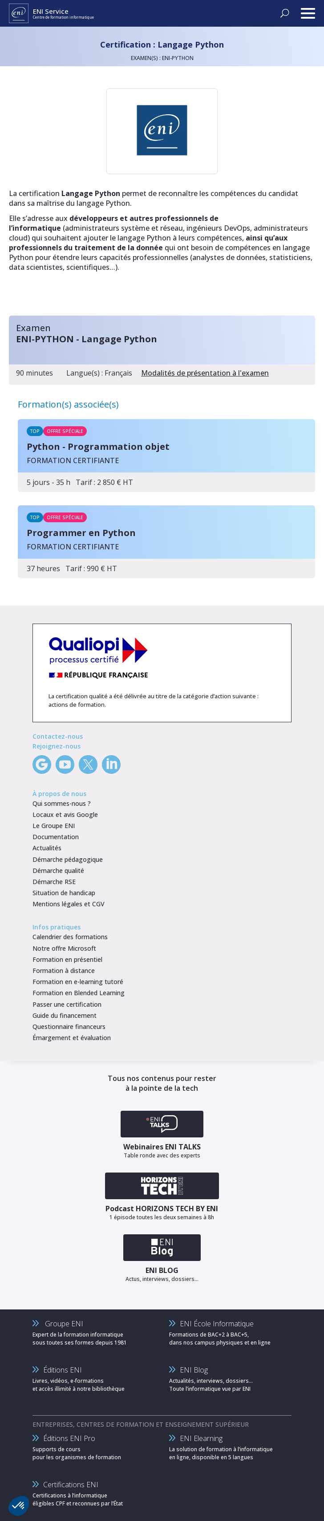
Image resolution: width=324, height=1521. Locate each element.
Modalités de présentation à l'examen (205, 373)
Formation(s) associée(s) (68, 404)
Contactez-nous (57, 736)
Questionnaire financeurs (68, 1026)
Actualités (46, 848)
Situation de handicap (63, 893)
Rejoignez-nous (56, 746)
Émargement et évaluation (71, 1037)
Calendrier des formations (70, 937)
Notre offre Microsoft (64, 948)
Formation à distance (63, 970)
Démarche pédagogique (67, 859)
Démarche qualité (58, 870)
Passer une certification (66, 1004)
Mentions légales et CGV (68, 904)
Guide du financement (64, 1015)
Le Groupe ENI (53, 825)
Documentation (55, 837)
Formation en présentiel (67, 959)
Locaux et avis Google (65, 814)
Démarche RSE (54, 881)
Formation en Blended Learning (78, 993)
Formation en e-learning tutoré (77, 981)
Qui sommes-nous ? (61, 803)
